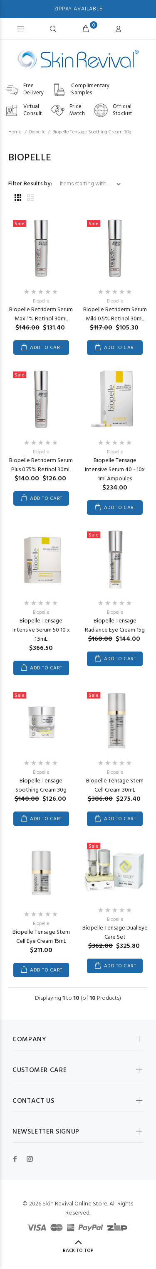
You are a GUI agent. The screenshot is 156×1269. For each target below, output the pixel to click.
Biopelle (37, 132)
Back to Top (78, 1251)
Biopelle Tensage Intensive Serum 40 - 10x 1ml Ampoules (115, 470)
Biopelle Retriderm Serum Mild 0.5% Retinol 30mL (115, 314)
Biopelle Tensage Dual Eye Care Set (115, 932)
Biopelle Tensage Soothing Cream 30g (41, 785)
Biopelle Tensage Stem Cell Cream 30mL (115, 785)
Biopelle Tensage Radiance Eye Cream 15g (115, 625)
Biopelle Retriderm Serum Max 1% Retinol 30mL (41, 314)
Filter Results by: (30, 184)
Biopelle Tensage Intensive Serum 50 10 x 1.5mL (41, 630)
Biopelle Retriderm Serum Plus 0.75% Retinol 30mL (41, 465)
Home (14, 132)
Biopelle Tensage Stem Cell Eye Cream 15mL (41, 936)
